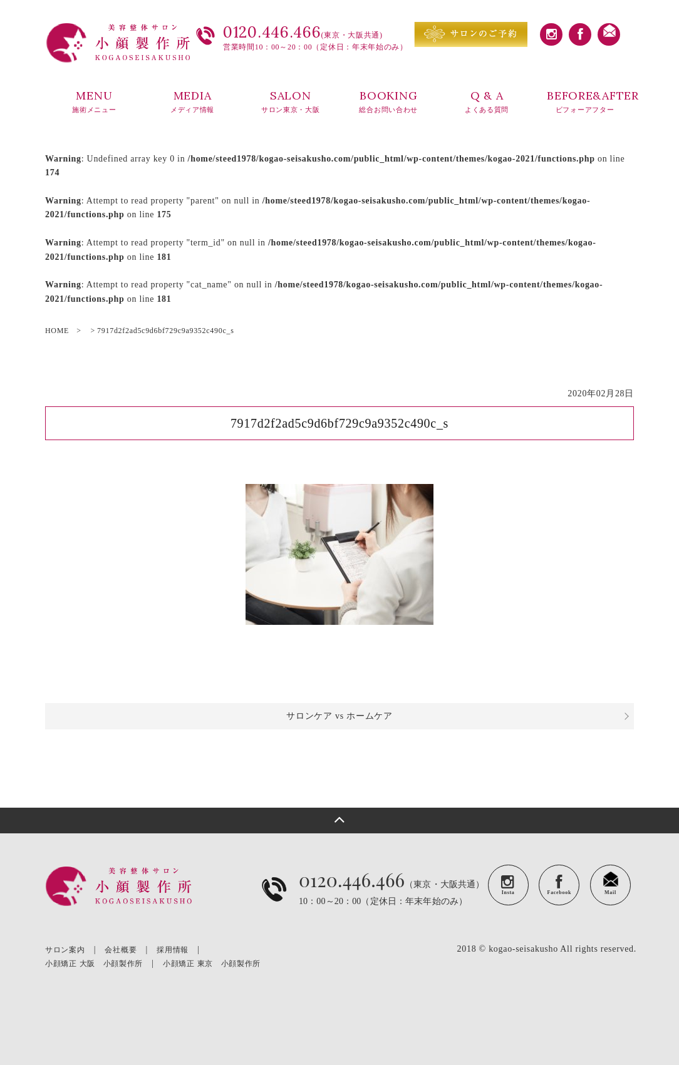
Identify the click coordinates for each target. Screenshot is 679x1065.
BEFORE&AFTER (590, 102)
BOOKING (389, 102)
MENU (94, 102)
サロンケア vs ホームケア (339, 716)
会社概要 (121, 949)
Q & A (487, 102)
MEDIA (193, 102)
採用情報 (173, 949)
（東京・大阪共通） (392, 899)
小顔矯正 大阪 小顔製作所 (94, 963)
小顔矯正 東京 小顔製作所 (212, 963)
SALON (290, 102)
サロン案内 (65, 949)
